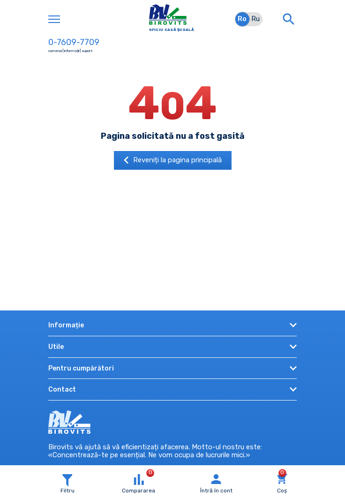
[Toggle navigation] (54, 19)
